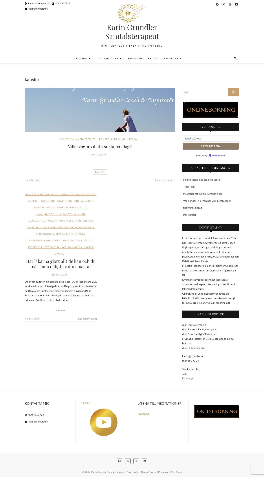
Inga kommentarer (165, 180)
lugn (81, 214)
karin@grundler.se (36, 8)
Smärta (33, 201)
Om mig (81, 58)
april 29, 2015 (59, 274)
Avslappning (40, 194)
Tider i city (189, 186)
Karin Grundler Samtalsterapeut (132, 31)
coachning (64, 201)
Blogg (153, 58)
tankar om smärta (80, 247)
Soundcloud (143, 413)
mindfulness (64, 221)
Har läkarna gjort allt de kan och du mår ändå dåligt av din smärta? (61, 263)
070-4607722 (34, 414)
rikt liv (89, 227)
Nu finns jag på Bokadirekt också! (202, 179)
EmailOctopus (218, 156)
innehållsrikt (83, 201)
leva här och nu (47, 214)
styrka (132, 139)
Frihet (64, 139)
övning (59, 254)
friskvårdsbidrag (192, 207)
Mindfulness (60, 194)
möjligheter (83, 221)
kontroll (106, 139)
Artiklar (171, 58)
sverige (50, 247)
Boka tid (135, 58)
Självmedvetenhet (83, 139)
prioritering (73, 227)
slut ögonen (45, 234)
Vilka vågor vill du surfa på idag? (100, 146)
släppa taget (65, 234)
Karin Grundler (32, 180)
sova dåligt (84, 240)
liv (75, 214)
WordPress (176, 472)
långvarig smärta (41, 221)
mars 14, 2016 (98, 154)
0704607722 (61, 3)
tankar (62, 247)
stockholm (35, 247)
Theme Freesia (148, 472)
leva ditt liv (78, 207)
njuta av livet (36, 227)
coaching (48, 201)
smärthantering (40, 240)
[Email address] (211, 138)
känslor (120, 139)
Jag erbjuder (107, 58)
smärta (80, 234)
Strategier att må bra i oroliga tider (202, 193)
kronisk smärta (45, 207)
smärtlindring (63, 240)
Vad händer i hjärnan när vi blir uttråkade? (207, 200)
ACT (27, 194)
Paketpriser (189, 214)
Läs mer (99, 172)
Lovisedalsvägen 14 (37, 3)
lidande (65, 214)
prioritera (55, 227)
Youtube (99, 418)
